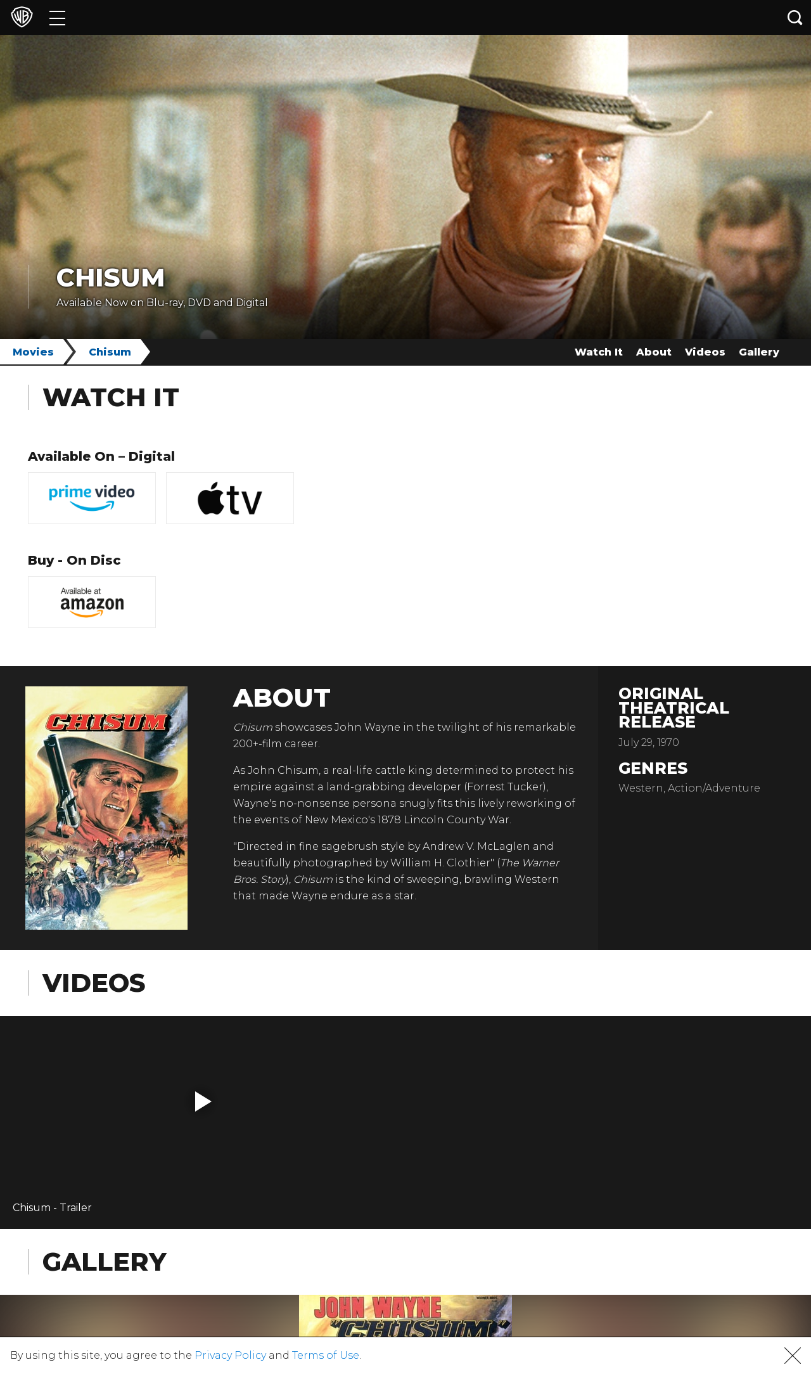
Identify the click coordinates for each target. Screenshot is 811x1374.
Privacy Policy (230, 1355)
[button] (203, 1101)
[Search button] (795, 17)
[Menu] (57, 17)
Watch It (599, 352)
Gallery (759, 352)
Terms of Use (325, 1355)
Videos (705, 352)
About (654, 352)
